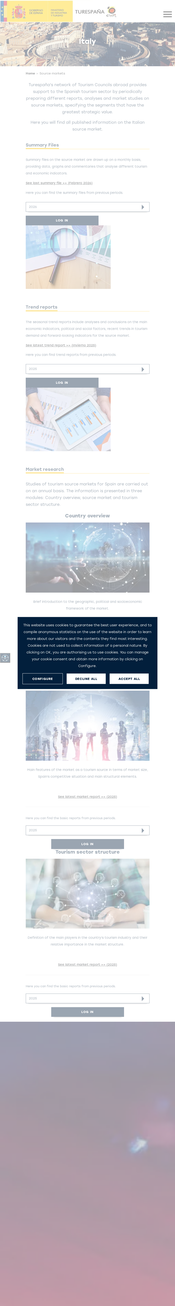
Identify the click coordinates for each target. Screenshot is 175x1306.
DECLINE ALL (86, 678)
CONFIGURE (42, 678)
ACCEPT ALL (129, 678)
